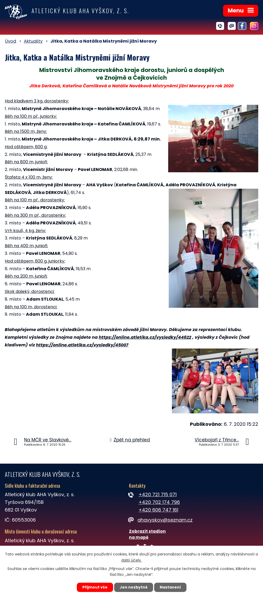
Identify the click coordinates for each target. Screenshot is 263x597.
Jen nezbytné (134, 587)
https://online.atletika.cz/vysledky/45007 (82, 345)
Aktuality (33, 41)
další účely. (131, 560)
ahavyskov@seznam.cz (161, 520)
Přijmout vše (95, 587)
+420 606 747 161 (158, 509)
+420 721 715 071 (158, 494)
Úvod (10, 41)
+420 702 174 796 (159, 502)
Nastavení (170, 587)
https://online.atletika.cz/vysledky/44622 (145, 337)
